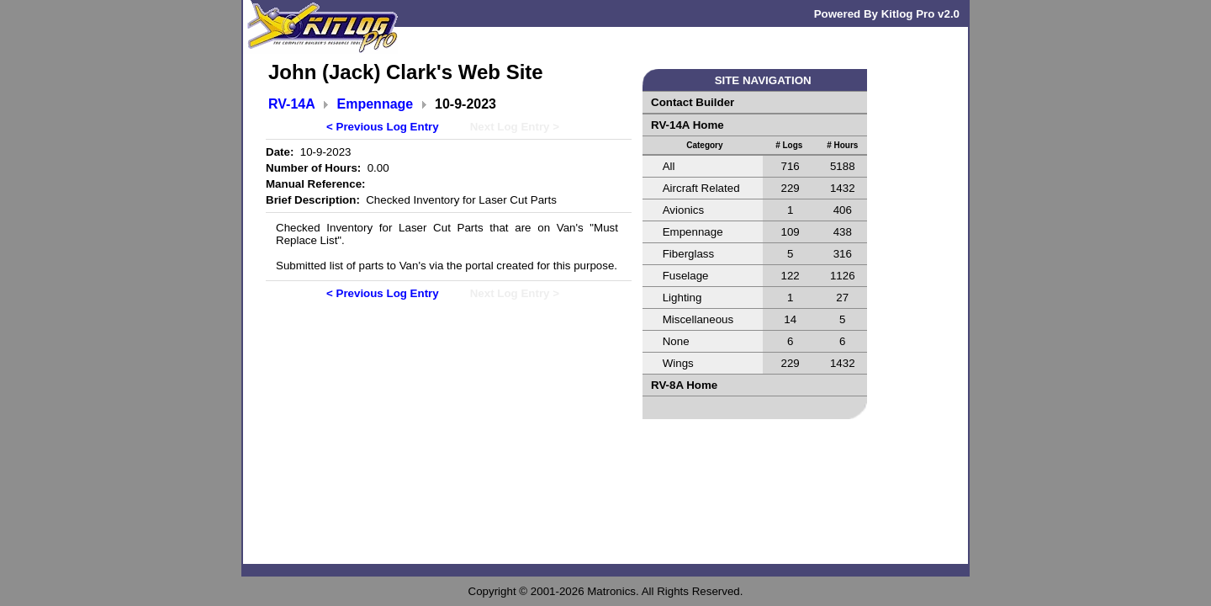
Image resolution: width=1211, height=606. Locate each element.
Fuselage (686, 275)
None (676, 341)
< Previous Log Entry (382, 126)
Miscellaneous (698, 319)
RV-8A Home (684, 385)
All (669, 166)
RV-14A (291, 104)
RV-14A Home (687, 125)
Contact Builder (692, 102)
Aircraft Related (701, 188)
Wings (678, 363)
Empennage (375, 104)
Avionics (683, 210)
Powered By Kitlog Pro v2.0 (887, 14)
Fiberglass (688, 253)
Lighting (682, 297)
